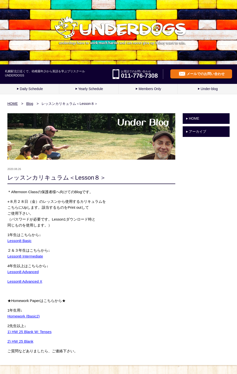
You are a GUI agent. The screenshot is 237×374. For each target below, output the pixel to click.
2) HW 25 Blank (20, 341)
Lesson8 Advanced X (24, 281)
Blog (29, 104)
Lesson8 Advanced (23, 272)
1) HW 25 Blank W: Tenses (29, 332)
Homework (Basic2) (23, 316)
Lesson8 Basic (19, 241)
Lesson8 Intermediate (25, 256)
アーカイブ (197, 131)
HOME (12, 104)
